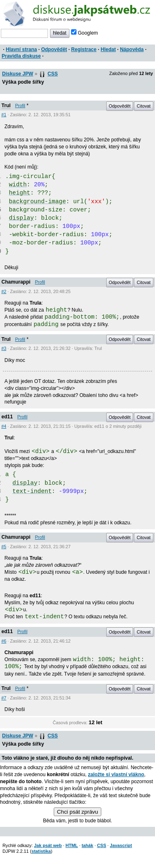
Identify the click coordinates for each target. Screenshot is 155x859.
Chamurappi (16, 282)
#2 (3, 291)
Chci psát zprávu (77, 812)
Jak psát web (48, 845)
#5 (3, 546)
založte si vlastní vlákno (116, 774)
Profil (20, 105)
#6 (3, 640)
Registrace (83, 49)
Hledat (108, 49)
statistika (41, 851)
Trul (6, 105)
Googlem (84, 33)
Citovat (144, 105)
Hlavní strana (21, 49)
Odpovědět (54, 49)
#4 (3, 426)
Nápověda (131, 49)
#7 (3, 697)
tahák (87, 845)
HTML (71, 845)
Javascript (121, 845)
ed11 (7, 417)
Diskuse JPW (17, 74)
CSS (53, 74)
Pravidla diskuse (21, 56)
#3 (3, 348)
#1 (3, 114)
